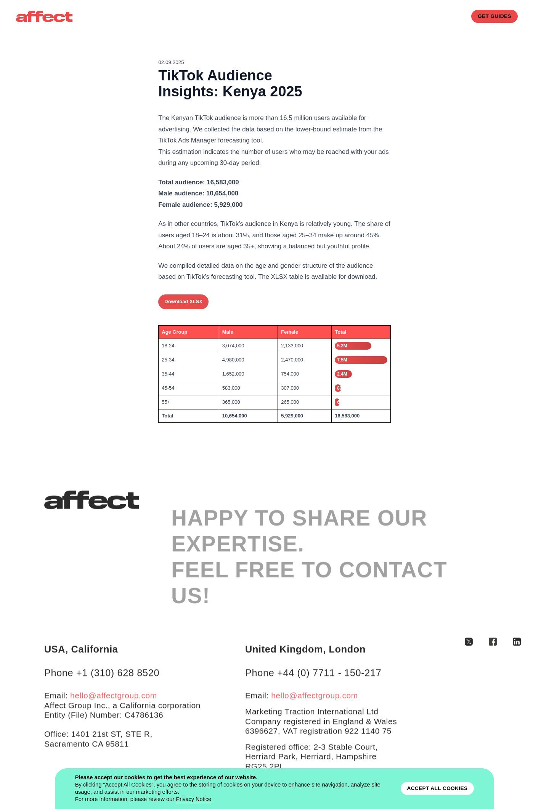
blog (451, 16)
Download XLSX (183, 301)
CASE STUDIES (376, 16)
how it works (328, 16)
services (286, 16)
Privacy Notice (194, 799)
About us (250, 16)
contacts (419, 16)
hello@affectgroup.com (113, 707)
